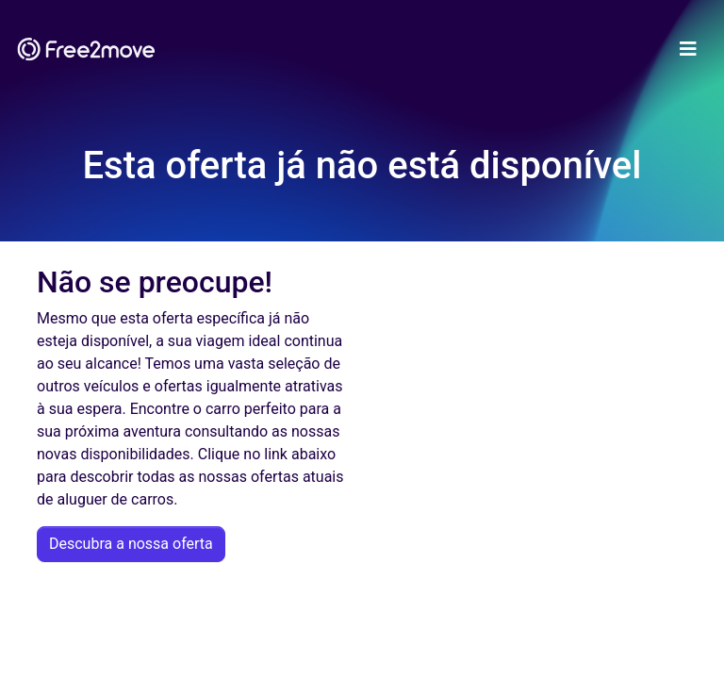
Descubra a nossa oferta (131, 544)
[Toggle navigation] (688, 49)
